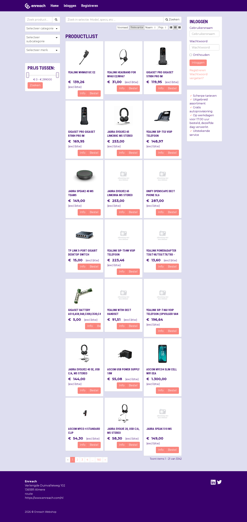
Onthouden (200, 54)
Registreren (89, 6)
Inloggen (70, 6)
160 (99, 459)
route (29, 493)
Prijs (162, 27)
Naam (150, 27)
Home (55, 6)
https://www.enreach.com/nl (44, 498)
